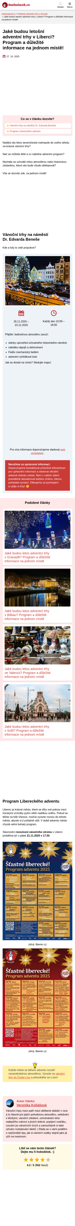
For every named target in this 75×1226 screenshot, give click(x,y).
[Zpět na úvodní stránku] (24, 5)
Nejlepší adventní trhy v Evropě (33, 13)
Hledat (60, 7)
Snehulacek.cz (9, 13)
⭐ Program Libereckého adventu (23, 131)
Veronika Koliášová (32, 1105)
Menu (70, 7)
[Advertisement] (37, 87)
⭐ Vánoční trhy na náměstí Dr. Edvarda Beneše (31, 125)
